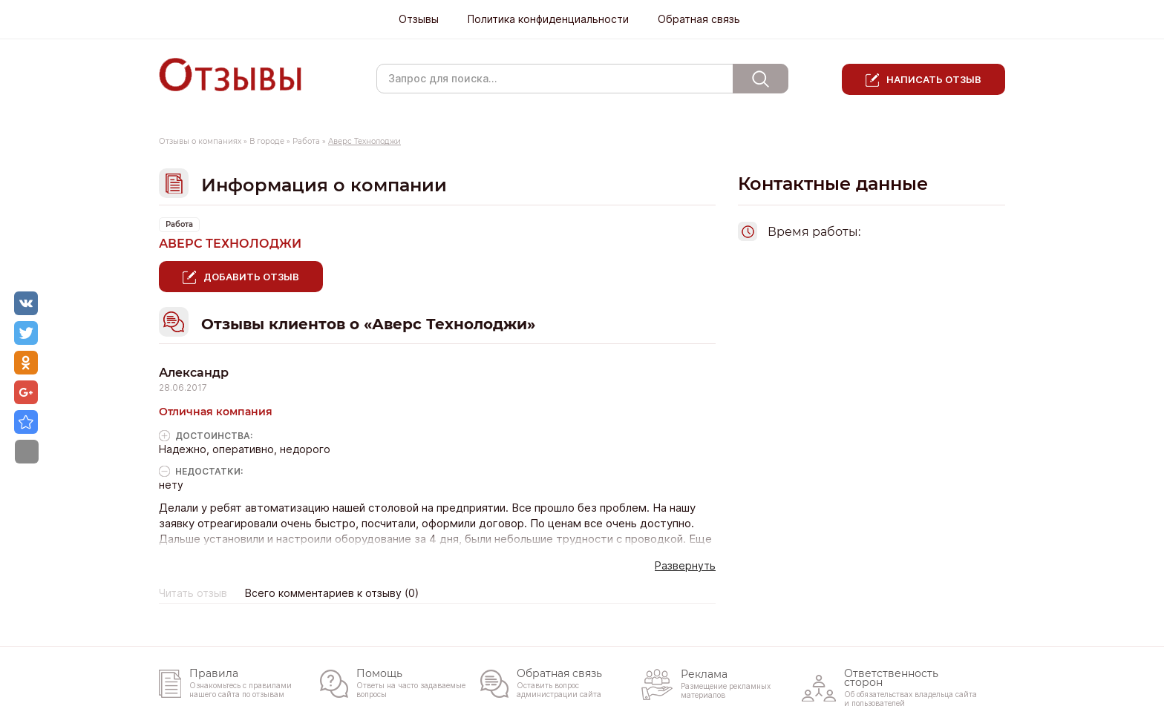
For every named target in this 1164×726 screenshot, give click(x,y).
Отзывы (419, 19)
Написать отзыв (933, 79)
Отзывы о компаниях (200, 141)
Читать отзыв (193, 593)
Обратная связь (699, 19)
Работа (306, 141)
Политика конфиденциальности (548, 19)
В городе (266, 141)
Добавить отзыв (251, 277)
